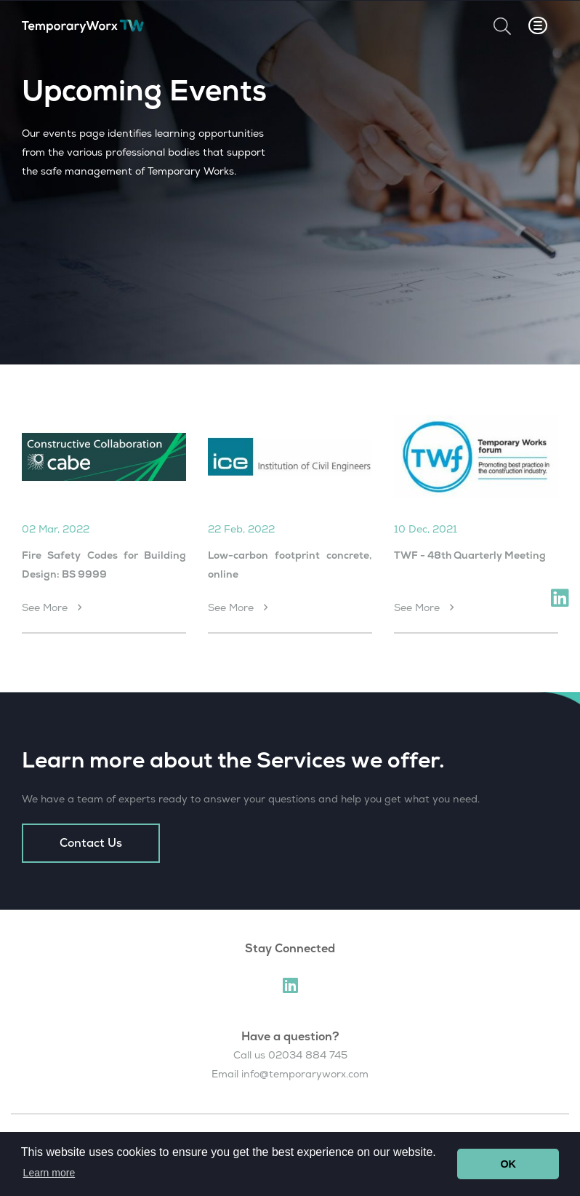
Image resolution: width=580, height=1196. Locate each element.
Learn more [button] (49, 1173)
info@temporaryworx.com (304, 1074)
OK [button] (508, 1164)
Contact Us (91, 843)
